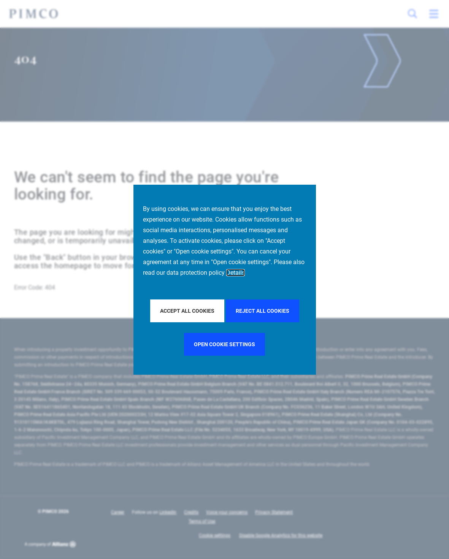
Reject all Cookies (262, 311)
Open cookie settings (224, 344)
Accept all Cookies (187, 311)
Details (235, 272)
